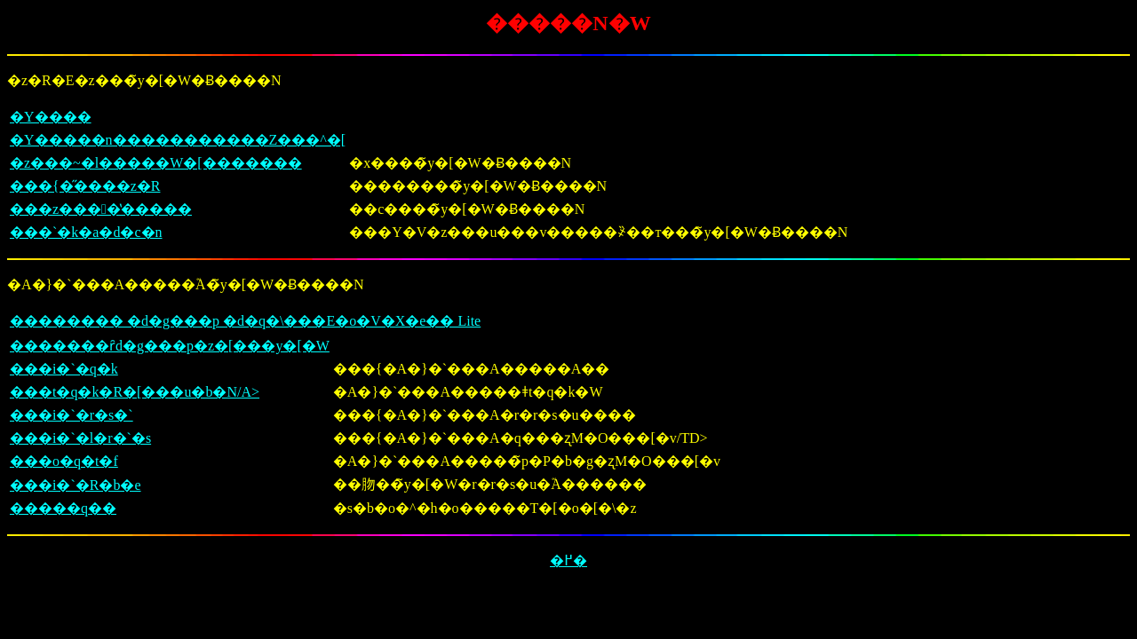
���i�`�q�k (64, 368)
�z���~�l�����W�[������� (156, 162)
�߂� (568, 560)
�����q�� (63, 508)
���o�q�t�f (64, 461)
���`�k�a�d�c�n (86, 232)
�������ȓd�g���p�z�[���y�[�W (170, 345)
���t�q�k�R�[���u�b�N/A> (134, 391)
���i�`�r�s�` (71, 414)
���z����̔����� (101, 209)
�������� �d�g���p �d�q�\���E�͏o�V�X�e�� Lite (245, 320)
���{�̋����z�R (85, 185)
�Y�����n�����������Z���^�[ (178, 139)
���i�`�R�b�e (75, 485)
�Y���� (50, 116)
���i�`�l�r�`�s (80, 438)
